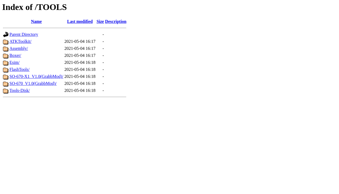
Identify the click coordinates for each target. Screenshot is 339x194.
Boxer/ (15, 55)
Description (115, 21)
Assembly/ (18, 48)
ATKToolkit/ (20, 41)
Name (36, 21)
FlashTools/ (19, 69)
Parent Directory (23, 34)
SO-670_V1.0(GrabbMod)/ (33, 83)
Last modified (80, 21)
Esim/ (14, 62)
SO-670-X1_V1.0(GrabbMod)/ (36, 76)
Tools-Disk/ (19, 90)
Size (100, 21)
